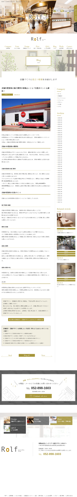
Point (17, 47)
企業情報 (11, 487)
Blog (54, 47)
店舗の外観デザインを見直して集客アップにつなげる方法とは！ (20, 336)
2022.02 (60, 174)
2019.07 (60, 198)
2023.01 (60, 151)
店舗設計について (28, 487)
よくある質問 (48, 487)
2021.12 (60, 179)
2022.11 (60, 155)
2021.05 (60, 193)
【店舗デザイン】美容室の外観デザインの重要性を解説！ (18, 333)
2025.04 (60, 120)
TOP (6, 487)
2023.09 (60, 134)
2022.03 (60, 172)
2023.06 (60, 141)
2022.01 (60, 176)
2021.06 (60, 191)
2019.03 (60, 200)
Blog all (27, 355)
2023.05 (60, 143)
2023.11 (60, 130)
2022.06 (60, 166)
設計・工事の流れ (39, 487)
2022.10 (60, 158)
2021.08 (60, 187)
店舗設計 (60, 96)
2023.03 (60, 147)
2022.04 (60, 170)
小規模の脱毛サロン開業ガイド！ (65, 232)
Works (61, 47)
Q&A (47, 47)
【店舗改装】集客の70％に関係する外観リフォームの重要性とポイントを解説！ (24, 343)
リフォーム (60, 100)
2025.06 (60, 118)
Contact (69, 47)
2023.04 (60, 145)
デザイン (7, 94)
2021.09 (60, 185)
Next (43, 355)
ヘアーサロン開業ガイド (63, 259)
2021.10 (60, 183)
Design (27, 47)
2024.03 (60, 122)
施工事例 (61, 487)
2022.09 (60, 160)
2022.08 (60, 162)
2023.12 (60, 128)
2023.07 (60, 139)
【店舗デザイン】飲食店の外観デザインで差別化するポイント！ (20, 340)
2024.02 (60, 124)
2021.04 (60, 195)
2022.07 (60, 164)
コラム (59, 106)
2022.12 (60, 153)
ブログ (55, 487)
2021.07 (60, 189)
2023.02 (60, 149)
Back (10, 355)
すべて (59, 93)
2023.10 (60, 132)
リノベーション (62, 98)
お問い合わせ (69, 487)
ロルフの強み (19, 487)
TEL (38, 388)
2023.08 (60, 136)
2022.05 (60, 168)
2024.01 (60, 126)
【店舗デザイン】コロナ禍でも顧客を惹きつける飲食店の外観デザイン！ (22, 338)
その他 (59, 104)
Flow (38, 47)
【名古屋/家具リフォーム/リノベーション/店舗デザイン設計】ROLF (38, 493)
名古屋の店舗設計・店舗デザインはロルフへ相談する (26, 319)
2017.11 (60, 202)
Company (8, 47)
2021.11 (60, 181)
